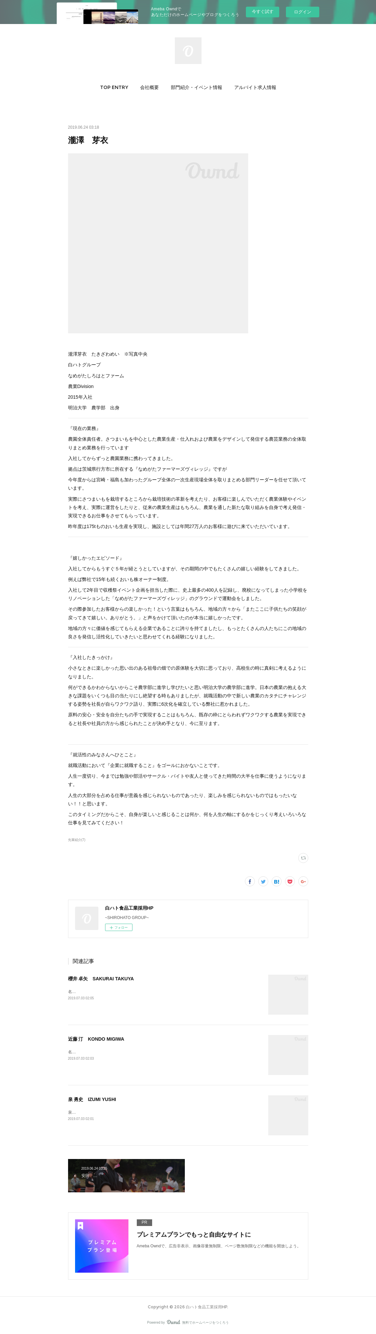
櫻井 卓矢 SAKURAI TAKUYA (101, 978)
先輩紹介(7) (76, 840)
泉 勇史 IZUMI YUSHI (92, 1099)
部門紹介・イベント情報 (196, 87)
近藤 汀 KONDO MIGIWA (96, 1039)
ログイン (302, 11)
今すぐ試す (263, 11)
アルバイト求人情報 (255, 87)
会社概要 (149, 87)
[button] (114, 87)
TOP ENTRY (114, 87)
